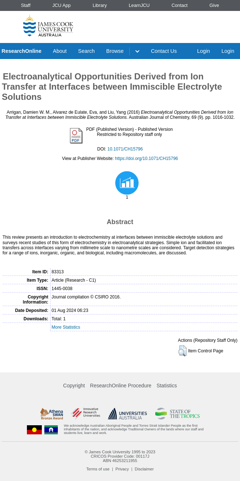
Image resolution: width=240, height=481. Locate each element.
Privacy (122, 469)
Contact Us (164, 51)
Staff (26, 5)
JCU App (61, 5)
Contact (180, 5)
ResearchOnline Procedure (121, 385)
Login (203, 51)
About (60, 51)
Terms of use (97, 469)
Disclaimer (144, 469)
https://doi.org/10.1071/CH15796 (146, 158)
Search (86, 51)
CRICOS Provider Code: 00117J (120, 456)
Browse (115, 51)
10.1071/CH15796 (125, 149)
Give (214, 5)
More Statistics (66, 327)
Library (100, 5)
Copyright (74, 385)
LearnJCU (139, 5)
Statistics (166, 385)
